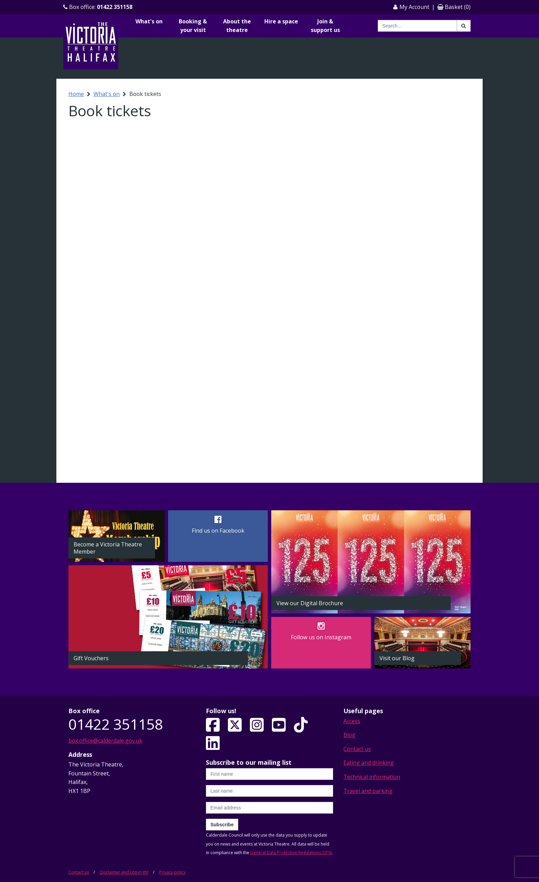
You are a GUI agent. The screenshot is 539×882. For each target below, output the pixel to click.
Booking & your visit (193, 26)
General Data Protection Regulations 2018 (291, 853)
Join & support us (325, 26)
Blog (349, 735)
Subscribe (222, 824)
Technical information (371, 777)
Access (351, 721)
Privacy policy (172, 872)
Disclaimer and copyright (124, 872)
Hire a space (281, 21)
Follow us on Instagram (321, 637)
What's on (149, 21)
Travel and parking (368, 791)
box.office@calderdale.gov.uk (105, 740)
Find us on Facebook (218, 530)
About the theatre (237, 26)
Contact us (357, 749)
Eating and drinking (368, 762)
